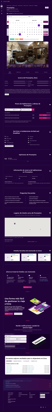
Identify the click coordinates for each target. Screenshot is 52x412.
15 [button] (15, 29)
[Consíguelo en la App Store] (42, 397)
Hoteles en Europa (14, 5)
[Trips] (1, 11)
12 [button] (24, 27)
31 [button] (27, 36)
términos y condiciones (20, 348)
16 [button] (17, 29)
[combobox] (16, 336)
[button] (2, 1)
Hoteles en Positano (9, 369)
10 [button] (19, 27)
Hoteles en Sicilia (25, 5)
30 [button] (17, 34)
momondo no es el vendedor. (28, 383)
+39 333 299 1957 (10, 12)
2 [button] (17, 25)
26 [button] (32, 34)
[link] (27, 287)
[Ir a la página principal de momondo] (6, 1)
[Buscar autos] (1, 8)
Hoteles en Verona (9, 368)
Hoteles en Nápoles (31, 369)
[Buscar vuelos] (1, 4)
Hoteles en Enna (31, 5)
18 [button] (22, 29)
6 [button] (34, 27)
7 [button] (36, 27)
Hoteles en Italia (20, 5)
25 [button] (29, 34)
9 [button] (17, 27)
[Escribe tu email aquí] (16, 341)
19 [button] (24, 29)
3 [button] (27, 27)
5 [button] (24, 25)
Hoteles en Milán (30, 365)
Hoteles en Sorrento (31, 368)
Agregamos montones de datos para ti (28, 385)
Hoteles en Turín (30, 372)
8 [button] (15, 27)
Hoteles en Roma (8, 365)
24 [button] (27, 34)
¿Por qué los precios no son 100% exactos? (28, 387)
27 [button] (10, 34)
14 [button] (36, 29)
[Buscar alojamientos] (1, 6)
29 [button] (15, 34)
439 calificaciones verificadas (18, 13)
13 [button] (10, 29)
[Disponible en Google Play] (42, 395)
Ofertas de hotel (9, 5)
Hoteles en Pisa (8, 372)
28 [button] (36, 34)
